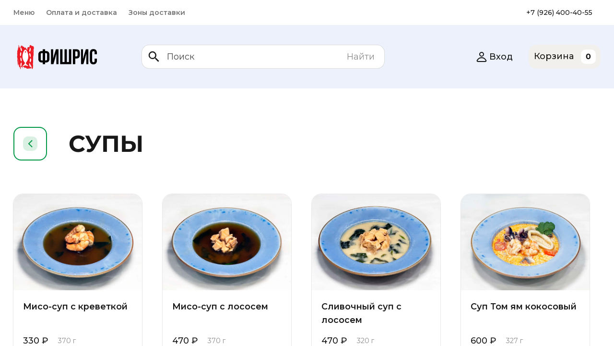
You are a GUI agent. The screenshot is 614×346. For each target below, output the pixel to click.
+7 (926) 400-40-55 (559, 12)
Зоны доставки (157, 12)
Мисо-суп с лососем (221, 306)
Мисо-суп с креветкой (77, 306)
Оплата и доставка (81, 12)
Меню (24, 12)
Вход (494, 56)
